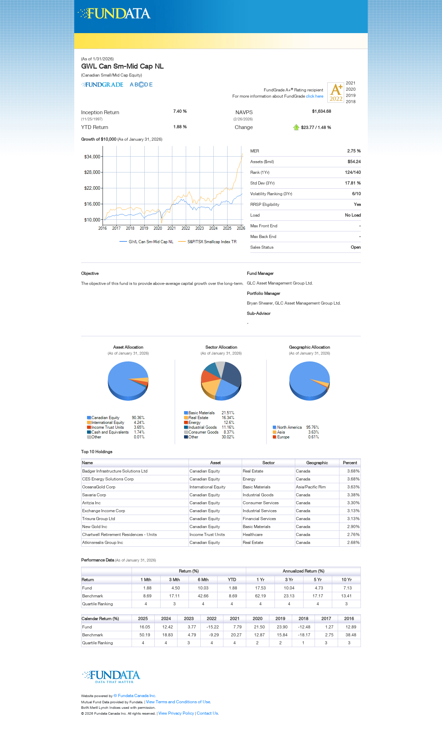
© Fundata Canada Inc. (135, 695)
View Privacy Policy (176, 713)
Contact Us (207, 713)
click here (314, 96)
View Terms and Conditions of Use (178, 701)
